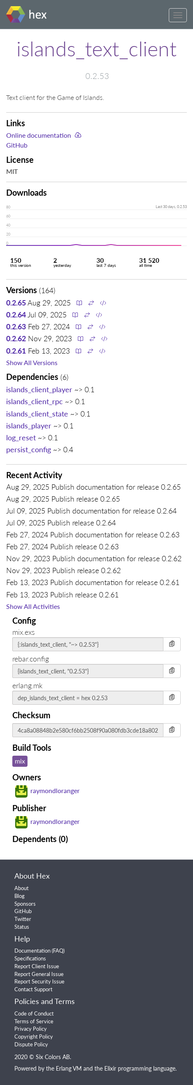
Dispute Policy (31, 1044)
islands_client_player (39, 389)
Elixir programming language (139, 1068)
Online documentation (38, 135)
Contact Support (33, 989)
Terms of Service (33, 1021)
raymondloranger (47, 790)
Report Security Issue (39, 981)
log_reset (21, 437)
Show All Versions (31, 362)
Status (21, 926)
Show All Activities (33, 606)
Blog (19, 896)
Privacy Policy (30, 1028)
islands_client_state (37, 413)
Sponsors (25, 903)
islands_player (28, 425)
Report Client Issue (36, 966)
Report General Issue (39, 974)
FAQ (58, 950)
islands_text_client (96, 48)
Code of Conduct (34, 1013)
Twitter (22, 919)
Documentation (32, 950)
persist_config (28, 449)
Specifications (30, 958)
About (21, 888)
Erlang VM (69, 1068)
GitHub (17, 145)
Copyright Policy (33, 1036)
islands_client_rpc (34, 401)
